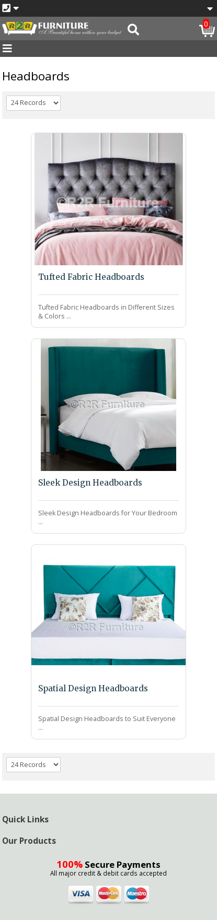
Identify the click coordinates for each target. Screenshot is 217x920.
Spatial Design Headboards (93, 688)
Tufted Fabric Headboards (91, 277)
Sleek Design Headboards (90, 483)
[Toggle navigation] (7, 48)
